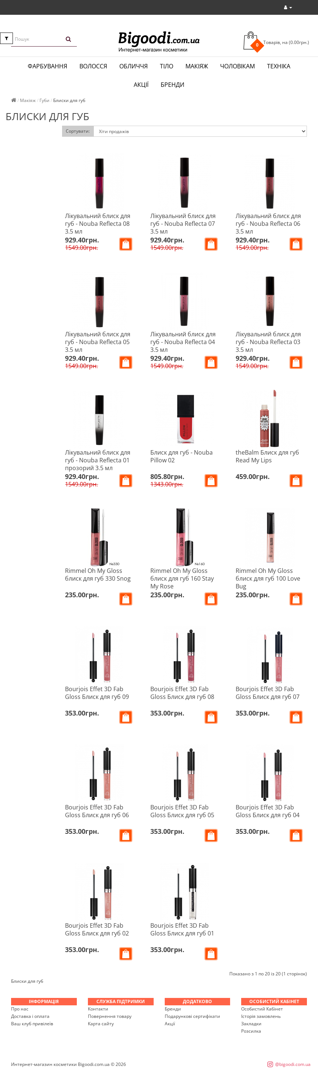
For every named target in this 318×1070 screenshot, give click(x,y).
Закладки (251, 1023)
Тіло (166, 66)
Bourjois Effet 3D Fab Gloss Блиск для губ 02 (97, 929)
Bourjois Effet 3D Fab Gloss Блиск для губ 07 (268, 693)
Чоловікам (237, 66)
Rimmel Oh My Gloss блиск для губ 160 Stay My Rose (182, 578)
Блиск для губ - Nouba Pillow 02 (181, 456)
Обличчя (133, 66)
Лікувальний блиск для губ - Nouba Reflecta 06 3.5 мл (268, 223)
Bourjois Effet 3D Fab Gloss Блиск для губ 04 (268, 811)
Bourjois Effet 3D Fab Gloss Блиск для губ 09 (97, 693)
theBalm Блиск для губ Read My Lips (267, 456)
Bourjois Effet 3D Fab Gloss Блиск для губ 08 (182, 693)
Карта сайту (101, 1023)
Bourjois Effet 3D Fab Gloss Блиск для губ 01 (182, 929)
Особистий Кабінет (262, 1009)
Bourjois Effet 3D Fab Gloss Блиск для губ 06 (97, 811)
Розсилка (251, 1031)
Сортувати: (78, 131)
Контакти (98, 1009)
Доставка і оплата (30, 1016)
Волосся (93, 66)
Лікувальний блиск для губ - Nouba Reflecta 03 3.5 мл (268, 342)
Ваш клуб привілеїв (32, 1023)
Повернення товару (109, 1016)
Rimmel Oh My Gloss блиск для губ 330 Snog (98, 574)
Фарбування (47, 66)
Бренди (172, 85)
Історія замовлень (261, 1016)
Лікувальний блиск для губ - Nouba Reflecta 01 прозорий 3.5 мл (97, 460)
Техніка (278, 66)
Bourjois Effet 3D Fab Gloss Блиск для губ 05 (182, 811)
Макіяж (196, 66)
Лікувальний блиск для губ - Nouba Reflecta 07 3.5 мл (183, 223)
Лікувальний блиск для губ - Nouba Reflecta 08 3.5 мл (97, 223)
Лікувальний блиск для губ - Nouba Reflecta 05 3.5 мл (97, 342)
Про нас (19, 1009)
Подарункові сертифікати (192, 1016)
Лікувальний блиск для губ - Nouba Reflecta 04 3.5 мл (183, 342)
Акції (141, 85)
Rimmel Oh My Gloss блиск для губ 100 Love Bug (268, 578)
